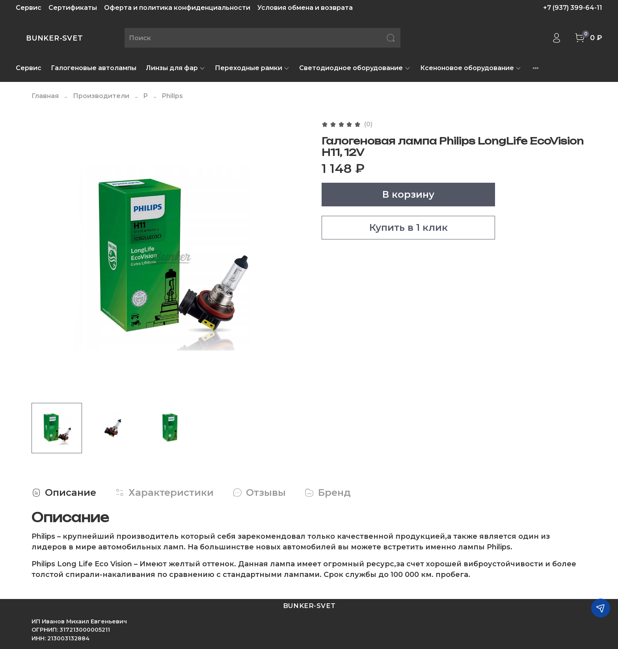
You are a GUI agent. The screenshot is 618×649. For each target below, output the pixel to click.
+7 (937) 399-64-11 (572, 7)
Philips (172, 96)
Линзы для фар (175, 68)
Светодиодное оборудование (354, 68)
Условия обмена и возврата (305, 7)
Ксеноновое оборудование (470, 68)
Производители (101, 96)
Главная (45, 96)
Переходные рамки (252, 68)
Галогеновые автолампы (93, 68)
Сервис (28, 7)
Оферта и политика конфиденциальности (177, 7)
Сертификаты (72, 7)
